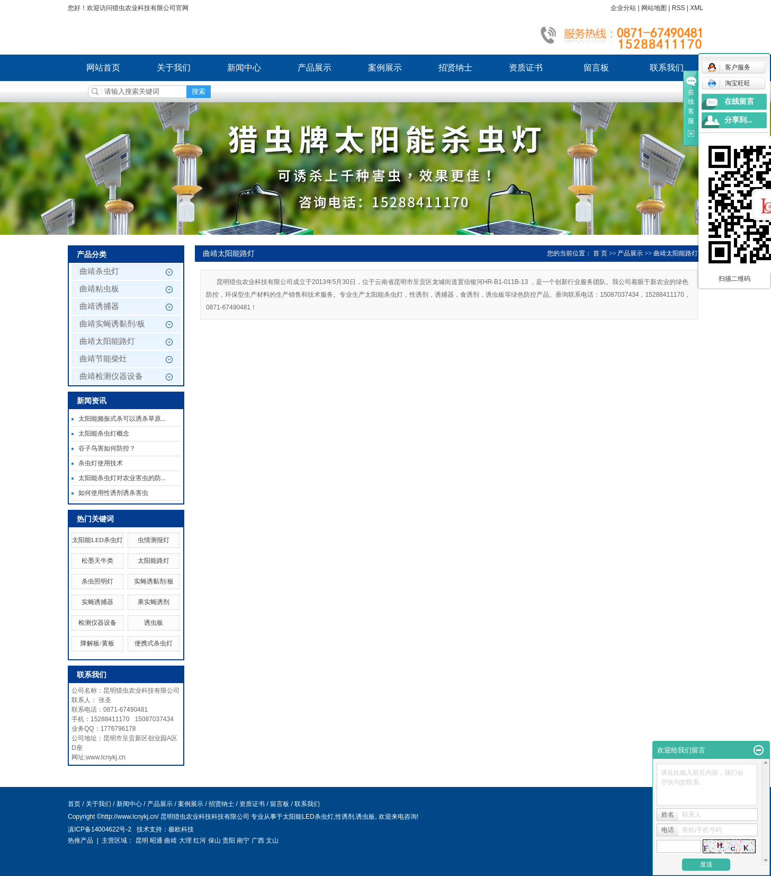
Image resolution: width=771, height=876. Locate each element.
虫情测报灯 (153, 540)
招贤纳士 (455, 67)
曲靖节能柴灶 (103, 359)
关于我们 (174, 67)
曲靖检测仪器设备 (111, 376)
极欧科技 (181, 829)
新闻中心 (244, 67)
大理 (185, 840)
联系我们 (667, 67)
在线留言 (739, 101)
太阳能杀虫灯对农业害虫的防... (122, 478)
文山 (272, 840)
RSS (678, 8)
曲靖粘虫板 (99, 289)
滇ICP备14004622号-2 (99, 829)
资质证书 (526, 67)
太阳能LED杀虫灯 (97, 540)
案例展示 (385, 67)
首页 (74, 804)
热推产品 (80, 840)
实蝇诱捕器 (97, 602)
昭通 (156, 840)
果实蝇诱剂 (153, 602)
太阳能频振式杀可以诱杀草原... (122, 418)
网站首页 (103, 67)
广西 (258, 840)
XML (696, 8)
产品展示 (314, 67)
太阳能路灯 (153, 560)
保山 (214, 840)
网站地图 (654, 8)
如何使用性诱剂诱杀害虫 (113, 493)
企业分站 (623, 8)
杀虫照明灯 (97, 581)
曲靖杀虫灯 (99, 271)
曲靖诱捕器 (99, 306)
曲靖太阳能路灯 (107, 341)
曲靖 (170, 840)
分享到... (738, 120)
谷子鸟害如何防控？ (107, 448)
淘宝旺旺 (728, 83)
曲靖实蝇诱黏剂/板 (112, 324)
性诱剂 (344, 816)
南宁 (243, 840)
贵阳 (228, 840)
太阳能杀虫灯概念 (103, 433)
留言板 (596, 67)
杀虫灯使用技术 (100, 463)
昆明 (142, 840)
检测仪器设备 (97, 622)
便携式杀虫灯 (154, 643)
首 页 (600, 253)
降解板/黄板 (97, 643)
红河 (199, 840)
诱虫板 (153, 622)
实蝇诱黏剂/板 (154, 581)
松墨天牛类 (97, 560)
